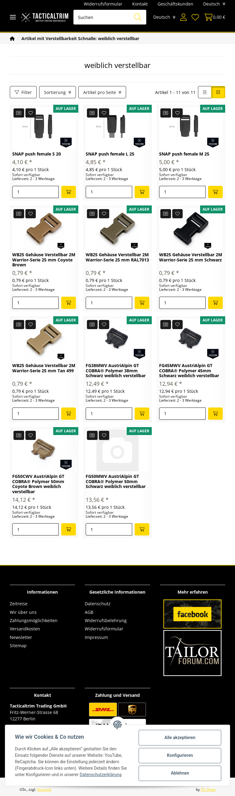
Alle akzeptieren (179, 737)
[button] (183, 17)
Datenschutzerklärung (100, 774)
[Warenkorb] (213, 17)
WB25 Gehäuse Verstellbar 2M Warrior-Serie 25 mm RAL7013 (117, 257)
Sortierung (55, 92)
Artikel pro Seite (99, 92)
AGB (89, 612)
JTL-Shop (208, 789)
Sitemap (18, 645)
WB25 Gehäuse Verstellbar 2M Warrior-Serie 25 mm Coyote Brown (43, 260)
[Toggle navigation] (13, 17)
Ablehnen (180, 773)
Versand (44, 789)
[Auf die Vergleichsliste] (18, 113)
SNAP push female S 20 (36, 154)
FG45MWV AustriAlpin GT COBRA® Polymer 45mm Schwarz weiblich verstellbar (189, 371)
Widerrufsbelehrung (106, 620)
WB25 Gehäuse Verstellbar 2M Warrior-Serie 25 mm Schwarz (190, 257)
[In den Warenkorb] (68, 192)
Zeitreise (19, 603)
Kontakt (140, 4)
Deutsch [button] (211, 4)
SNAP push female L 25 (110, 154)
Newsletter (21, 637)
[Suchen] (109, 17)
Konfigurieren (180, 755)
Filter (23, 92)
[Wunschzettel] (195, 17)
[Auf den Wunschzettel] (30, 113)
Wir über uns (23, 612)
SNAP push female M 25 (184, 154)
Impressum (96, 637)
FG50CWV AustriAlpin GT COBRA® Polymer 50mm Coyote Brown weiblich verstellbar (38, 484)
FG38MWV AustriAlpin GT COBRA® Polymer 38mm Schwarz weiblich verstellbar (116, 371)
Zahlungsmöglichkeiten (34, 620)
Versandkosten (25, 629)
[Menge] (35, 192)
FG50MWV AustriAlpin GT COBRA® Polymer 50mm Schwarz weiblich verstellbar (116, 482)
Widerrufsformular (103, 4)
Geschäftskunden (175, 4)
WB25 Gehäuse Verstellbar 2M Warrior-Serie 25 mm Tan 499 (43, 368)
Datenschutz (97, 603)
